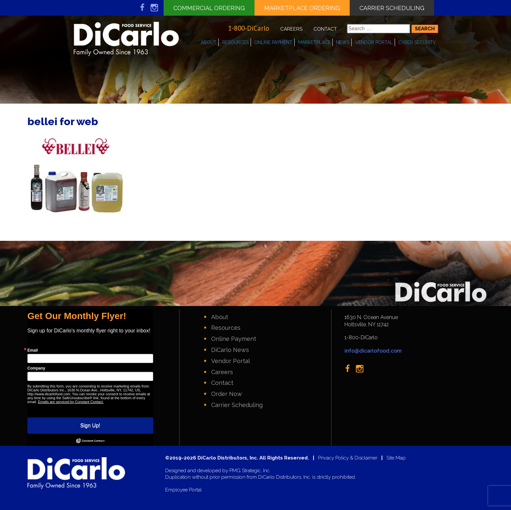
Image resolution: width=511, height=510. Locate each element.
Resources (235, 42)
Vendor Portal (374, 42)
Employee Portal (183, 490)
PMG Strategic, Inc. (249, 471)
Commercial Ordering (209, 8)
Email (32, 350)
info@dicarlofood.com (373, 351)
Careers (291, 29)
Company (36, 368)
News (342, 42)
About (208, 42)
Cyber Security (417, 42)
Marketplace (314, 42)
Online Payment (273, 42)
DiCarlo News (230, 349)
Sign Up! (90, 425)
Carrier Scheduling (391, 8)
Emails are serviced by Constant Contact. (71, 402)
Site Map (396, 458)
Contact (325, 29)
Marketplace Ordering (302, 8)
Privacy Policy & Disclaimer (347, 458)
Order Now (226, 393)
